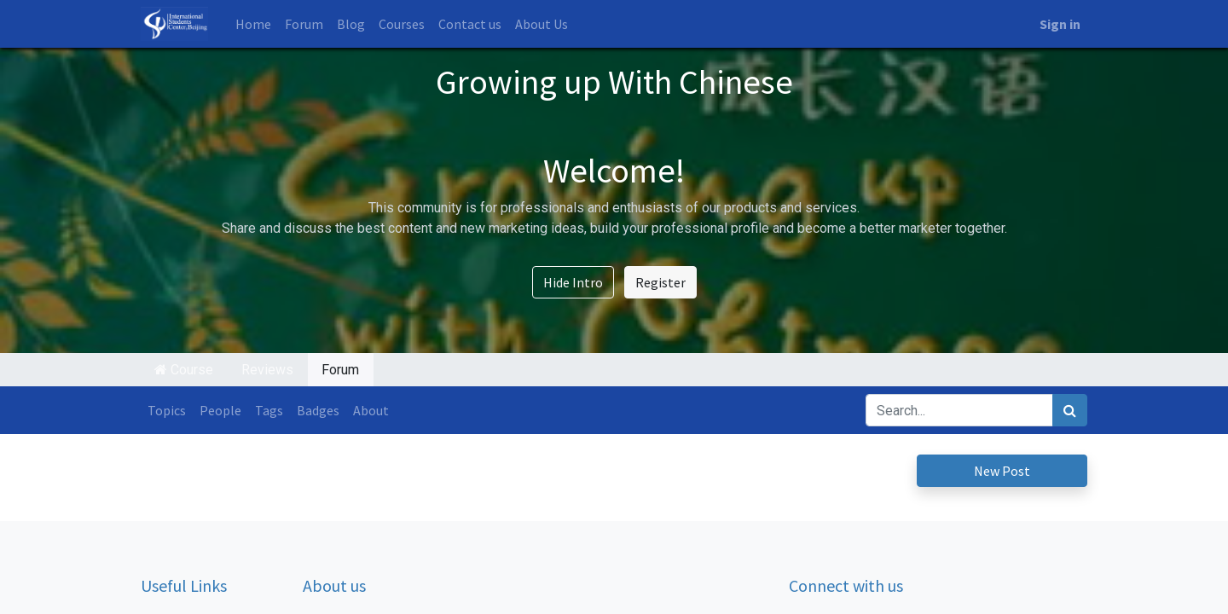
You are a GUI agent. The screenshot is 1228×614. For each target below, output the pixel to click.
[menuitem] (253, 24)
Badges (318, 410)
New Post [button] (1002, 470)
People (220, 410)
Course (183, 370)
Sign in (1060, 23)
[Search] (1069, 410)
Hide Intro (573, 282)
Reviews (267, 370)
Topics (167, 410)
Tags (269, 410)
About (371, 410)
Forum (340, 370)
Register (660, 282)
